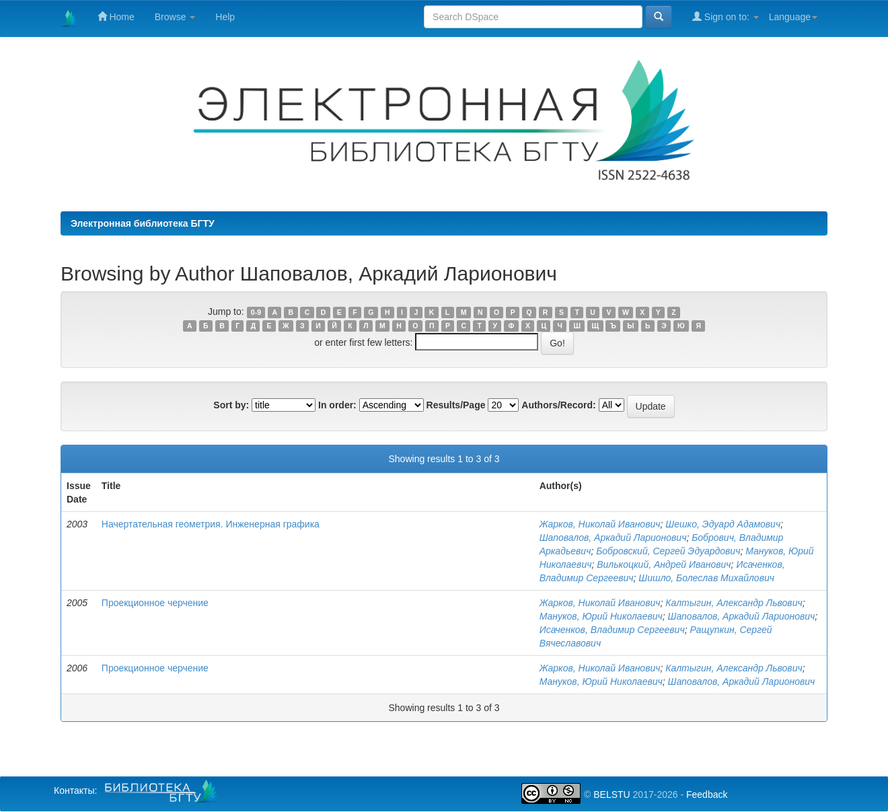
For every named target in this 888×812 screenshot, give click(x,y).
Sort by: (231, 405)
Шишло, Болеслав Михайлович (706, 578)
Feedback (706, 794)
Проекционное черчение (155, 602)
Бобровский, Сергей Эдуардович (668, 551)
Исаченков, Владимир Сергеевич (612, 629)
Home (116, 16)
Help (225, 16)
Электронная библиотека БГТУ (143, 223)
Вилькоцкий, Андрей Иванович (664, 564)
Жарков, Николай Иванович (600, 524)
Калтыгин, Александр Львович (733, 602)
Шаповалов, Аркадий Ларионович (613, 537)
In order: (337, 405)
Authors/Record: (558, 405)
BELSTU (611, 794)
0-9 (256, 312)
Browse (175, 16)
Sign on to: (725, 16)
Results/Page (456, 405)
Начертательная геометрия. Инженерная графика (211, 524)
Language (793, 16)
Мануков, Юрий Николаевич (601, 616)
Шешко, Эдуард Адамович (722, 524)
